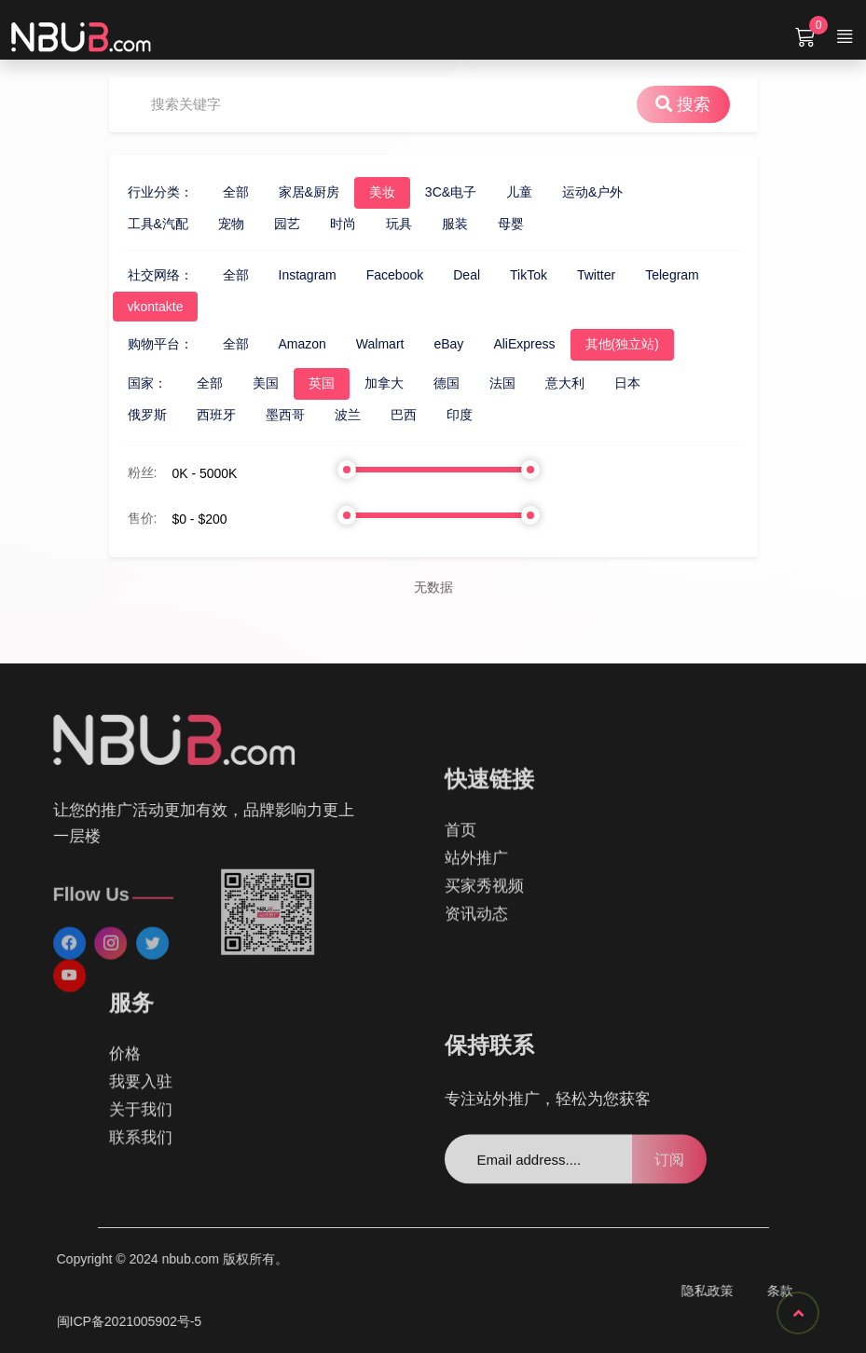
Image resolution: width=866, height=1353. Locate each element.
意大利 (542, 383)
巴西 (381, 414)
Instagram (285, 274)
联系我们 (140, 1071)
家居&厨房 (286, 191)
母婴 (488, 223)
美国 (243, 383)
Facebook (372, 274)
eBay (427, 343)
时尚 (321, 223)
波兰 (325, 414)
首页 (460, 863)
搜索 (705, 104)
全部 (213, 191)
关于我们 (140, 1043)
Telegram (651, 274)
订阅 (669, 1190)
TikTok (506, 274)
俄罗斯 (124, 414)
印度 (437, 414)
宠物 (209, 223)
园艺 (265, 223)
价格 (125, 987)
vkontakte (133, 306)
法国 (480, 383)
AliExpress (502, 343)
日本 (605, 383)
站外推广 (476, 891)
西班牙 (193, 414)
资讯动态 (476, 947)
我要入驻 (140, 1015)
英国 (299, 383)
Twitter (574, 274)
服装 (432, 223)
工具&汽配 (135, 223)
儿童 (497, 191)
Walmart (358, 343)
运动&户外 (570, 191)
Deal (445, 274)
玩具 (377, 223)
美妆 (360, 191)
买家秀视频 (484, 919)
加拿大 (361, 383)
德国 (424, 383)
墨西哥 (262, 414)
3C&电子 (428, 191)
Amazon (280, 343)
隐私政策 (829, 1290)
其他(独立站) (600, 343)
